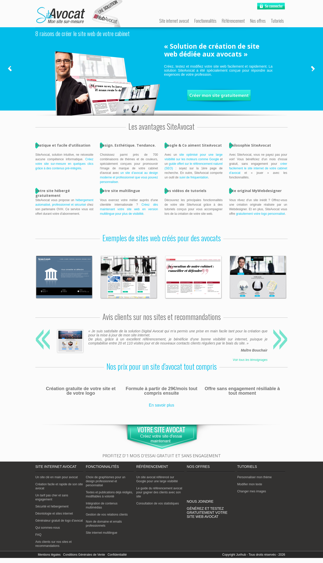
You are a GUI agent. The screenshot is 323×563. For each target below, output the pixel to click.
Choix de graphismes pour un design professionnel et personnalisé (105, 481)
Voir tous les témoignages (250, 360)
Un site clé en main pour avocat (56, 477)
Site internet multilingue (101, 532)
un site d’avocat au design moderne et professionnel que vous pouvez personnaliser (129, 177)
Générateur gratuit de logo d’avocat (59, 520)
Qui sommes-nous (47, 527)
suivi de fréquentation (193, 177)
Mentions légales (49, 554)
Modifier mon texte (249, 484)
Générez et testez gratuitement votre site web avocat (207, 512)
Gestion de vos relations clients (107, 514)
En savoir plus (161, 405)
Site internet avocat (174, 20)
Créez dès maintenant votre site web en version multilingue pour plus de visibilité (129, 209)
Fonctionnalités (205, 20)
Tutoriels (277, 20)
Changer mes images (251, 491)
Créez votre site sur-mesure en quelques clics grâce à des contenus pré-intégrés (64, 163)
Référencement (233, 20)
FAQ (38, 535)
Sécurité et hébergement (51, 506)
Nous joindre (200, 501)
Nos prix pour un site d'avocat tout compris (161, 366)
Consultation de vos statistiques (157, 503)
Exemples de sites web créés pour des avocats (161, 238)
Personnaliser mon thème (254, 477)
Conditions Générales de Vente (84, 554)
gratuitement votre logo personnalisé (260, 214)
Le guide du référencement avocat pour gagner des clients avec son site (159, 492)
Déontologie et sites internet (54, 513)
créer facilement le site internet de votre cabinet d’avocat (258, 168)
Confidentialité (117, 554)
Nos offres (258, 20)
